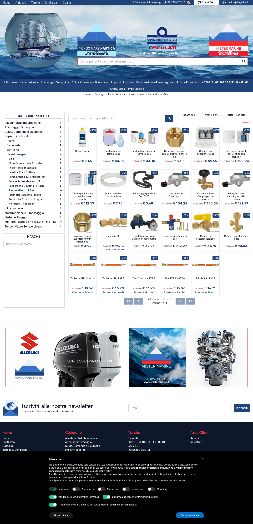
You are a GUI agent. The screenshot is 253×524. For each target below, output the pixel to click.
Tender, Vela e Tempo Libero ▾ (126, 88)
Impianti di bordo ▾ (122, 82)
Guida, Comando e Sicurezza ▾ (90, 82)
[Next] (180, 301)
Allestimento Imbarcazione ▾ (21, 82)
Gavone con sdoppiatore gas (205, 152)
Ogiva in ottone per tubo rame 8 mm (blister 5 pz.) (82, 239)
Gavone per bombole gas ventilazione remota (82, 196)
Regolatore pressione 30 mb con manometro (144, 237)
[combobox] (162, 61)
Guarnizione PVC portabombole (113, 195)
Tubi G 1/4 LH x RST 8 (113, 278)
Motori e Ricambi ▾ (187, 82)
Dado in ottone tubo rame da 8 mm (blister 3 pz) (174, 154)
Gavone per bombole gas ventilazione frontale (236, 154)
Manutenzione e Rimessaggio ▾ (154, 82)
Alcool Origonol (82, 151)
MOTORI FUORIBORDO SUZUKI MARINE (225, 82)
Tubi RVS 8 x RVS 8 (205, 278)
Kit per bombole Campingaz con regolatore (205, 196)
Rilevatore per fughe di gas (175, 237)
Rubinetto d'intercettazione (205, 237)
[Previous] (138, 301)
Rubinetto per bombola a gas (236, 237)
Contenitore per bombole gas (113, 152)
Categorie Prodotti (34, 116)
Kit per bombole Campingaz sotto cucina (236, 196)
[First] (128, 301)
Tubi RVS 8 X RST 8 (175, 278)
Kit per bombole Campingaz (175, 195)
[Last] (190, 301)
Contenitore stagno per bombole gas (144, 152)
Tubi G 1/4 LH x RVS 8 (144, 278)
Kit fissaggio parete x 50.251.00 (144, 195)
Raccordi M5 (113, 236)
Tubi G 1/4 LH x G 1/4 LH (82, 278)
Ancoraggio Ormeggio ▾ (55, 82)
